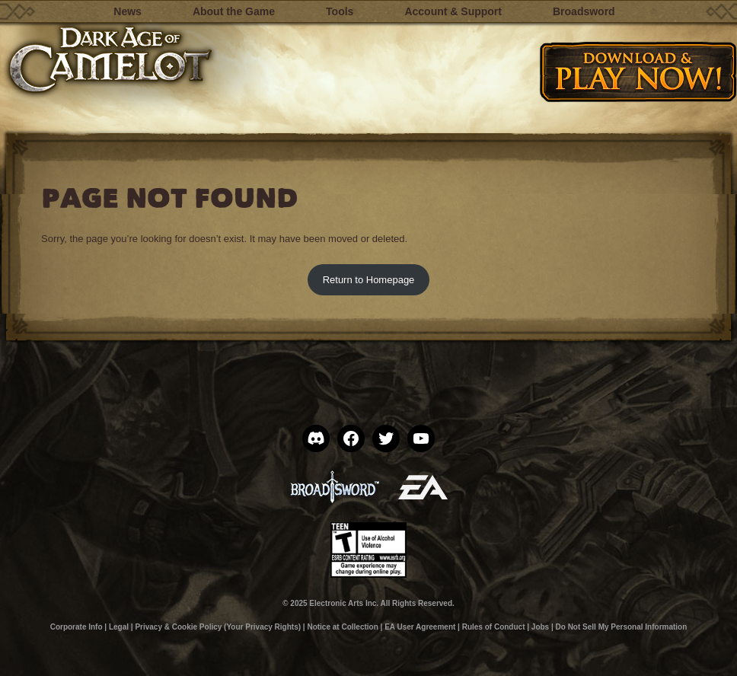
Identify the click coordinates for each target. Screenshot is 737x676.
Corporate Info (76, 627)
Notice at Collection (342, 627)
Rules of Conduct (493, 627)
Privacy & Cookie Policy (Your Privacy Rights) (218, 627)
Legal (119, 627)
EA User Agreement (419, 627)
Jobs (540, 627)
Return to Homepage (369, 279)
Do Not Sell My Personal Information (622, 627)
